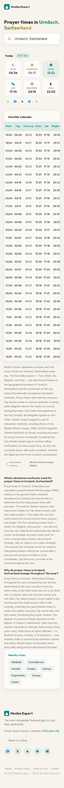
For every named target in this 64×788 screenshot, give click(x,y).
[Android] (37, 751)
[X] (17, 751)
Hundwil (15, 668)
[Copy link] (36, 101)
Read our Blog (17, 740)
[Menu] (56, 7)
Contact (54, 768)
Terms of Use (40, 768)
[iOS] (27, 751)
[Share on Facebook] (15, 101)
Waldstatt (16, 662)
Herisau (47, 668)
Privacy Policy (22, 768)
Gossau (36, 675)
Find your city (50, 731)
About (8, 768)
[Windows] (47, 751)
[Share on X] (22, 101)
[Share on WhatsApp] (8, 101)
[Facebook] (7, 751)
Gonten (31, 668)
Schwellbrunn (36, 662)
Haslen (15, 682)
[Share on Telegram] (29, 101)
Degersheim (18, 675)
